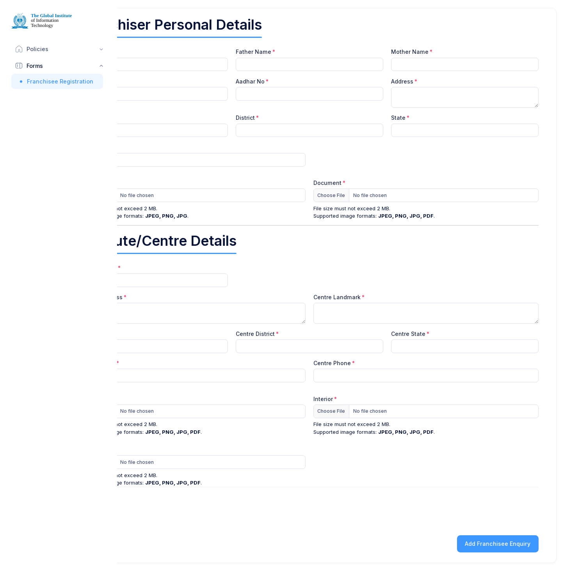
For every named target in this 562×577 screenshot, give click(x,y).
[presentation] (479, 510)
